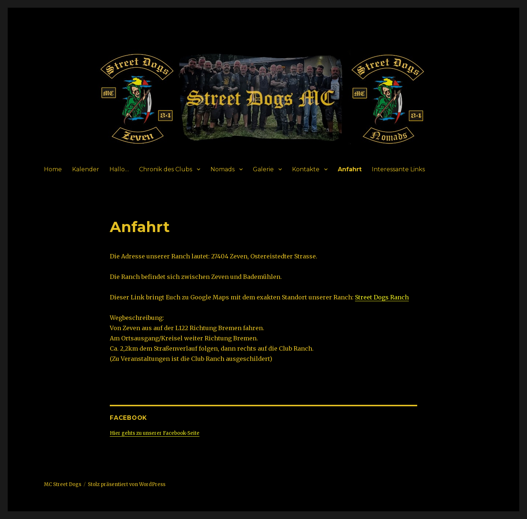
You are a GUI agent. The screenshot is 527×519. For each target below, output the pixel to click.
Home (53, 169)
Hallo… (119, 169)
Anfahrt (350, 169)
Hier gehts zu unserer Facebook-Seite (154, 433)
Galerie (263, 169)
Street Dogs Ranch (382, 297)
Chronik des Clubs (165, 169)
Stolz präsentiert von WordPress (126, 484)
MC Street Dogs (62, 484)
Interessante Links (398, 169)
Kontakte (305, 169)
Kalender (85, 169)
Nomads (222, 169)
